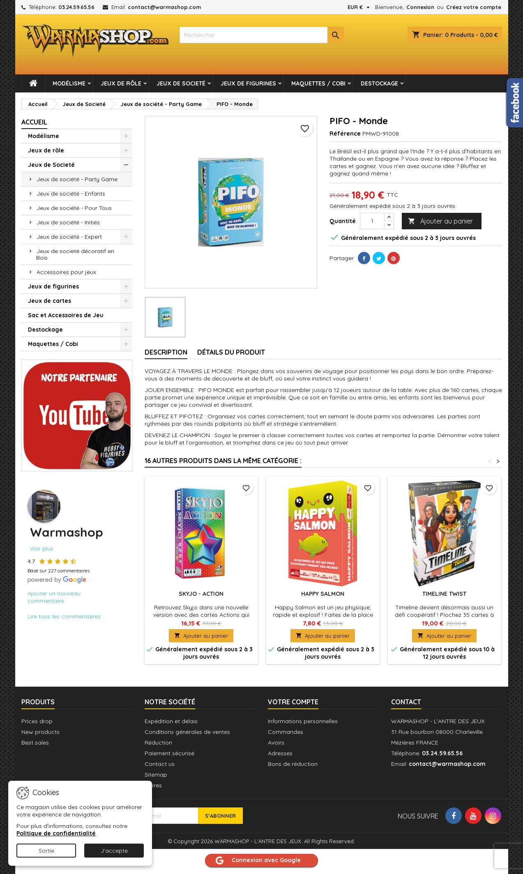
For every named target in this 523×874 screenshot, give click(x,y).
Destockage (379, 83)
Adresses (280, 753)
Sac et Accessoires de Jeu (66, 315)
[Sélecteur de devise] (360, 7)
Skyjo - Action (201, 593)
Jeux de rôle (121, 83)
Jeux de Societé (181, 83)
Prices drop (37, 721)
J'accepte (114, 850)
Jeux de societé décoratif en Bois (75, 254)
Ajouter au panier (440, 221)
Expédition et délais (171, 721)
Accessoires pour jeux (66, 272)
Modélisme (69, 83)
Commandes (285, 732)
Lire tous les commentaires (64, 616)
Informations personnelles (303, 721)
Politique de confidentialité (56, 833)
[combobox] (262, 35)
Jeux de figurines (248, 83)
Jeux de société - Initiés (68, 222)
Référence (345, 133)
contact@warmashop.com (164, 7)
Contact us (160, 764)
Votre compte (293, 702)
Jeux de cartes (49, 300)
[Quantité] (372, 221)
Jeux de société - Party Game (77, 179)
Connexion (420, 7)
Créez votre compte (473, 7)
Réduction (158, 742)
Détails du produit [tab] (231, 352)
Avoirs (276, 742)
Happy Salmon (322, 593)
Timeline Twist (444, 593)
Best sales (35, 742)
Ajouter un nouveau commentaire (54, 597)
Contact (406, 702)
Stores (153, 785)
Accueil (34, 122)
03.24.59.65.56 (76, 7)
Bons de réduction (293, 764)
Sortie (46, 850)
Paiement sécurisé (169, 753)
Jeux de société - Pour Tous (74, 208)
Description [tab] (166, 352)
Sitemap (156, 774)
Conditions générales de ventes (187, 732)
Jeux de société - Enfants (71, 193)
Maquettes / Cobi (318, 83)
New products (40, 732)
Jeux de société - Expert (69, 236)
